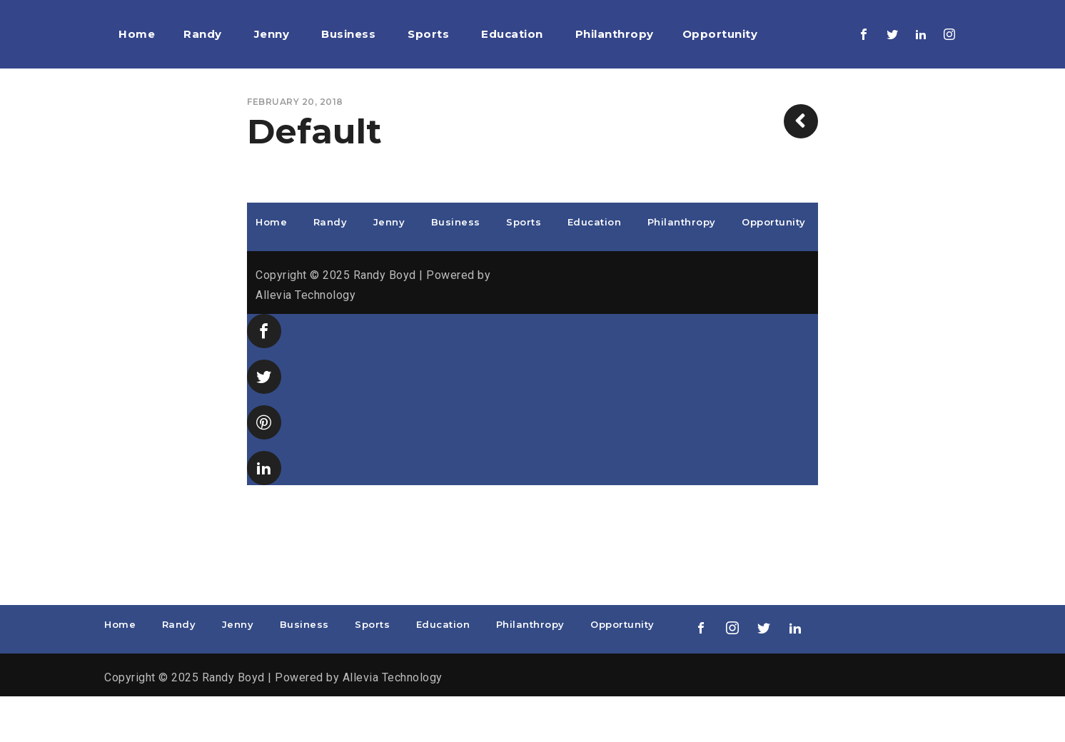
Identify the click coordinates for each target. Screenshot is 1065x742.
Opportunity (774, 267)
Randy (330, 267)
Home (271, 267)
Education (594, 267)
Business (455, 267)
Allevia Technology (305, 340)
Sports (523, 267)
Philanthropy (681, 267)
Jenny (389, 267)
